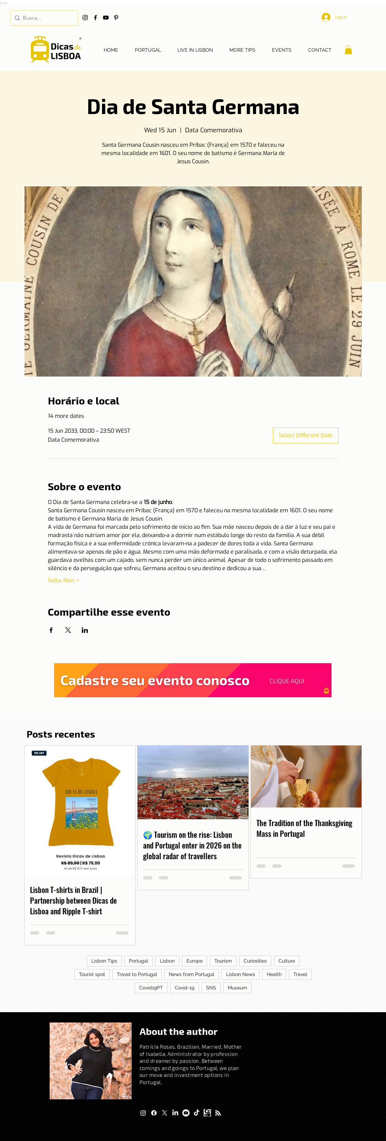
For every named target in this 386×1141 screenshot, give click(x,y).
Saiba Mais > (64, 580)
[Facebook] (95, 17)
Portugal (138, 961)
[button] (348, 49)
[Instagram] (85, 17)
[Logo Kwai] (207, 1113)
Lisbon (167, 961)
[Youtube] (186, 1113)
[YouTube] (105, 17)
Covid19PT (151, 987)
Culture (286, 961)
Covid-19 (184, 987)
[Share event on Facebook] (51, 630)
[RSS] (218, 1113)
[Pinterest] (116, 17)
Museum (237, 987)
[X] (164, 1113)
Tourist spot (92, 974)
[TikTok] (196, 1113)
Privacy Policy (222, 1129)
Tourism (223, 961)
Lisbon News (240, 974)
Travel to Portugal (137, 974)
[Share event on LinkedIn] (85, 630)
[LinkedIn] (175, 1113)
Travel (300, 974)
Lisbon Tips (104, 961)
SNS (211, 987)
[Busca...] (43, 18)
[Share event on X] (68, 630)
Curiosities (255, 961)
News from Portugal (191, 974)
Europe (194, 961)
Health (274, 974)
